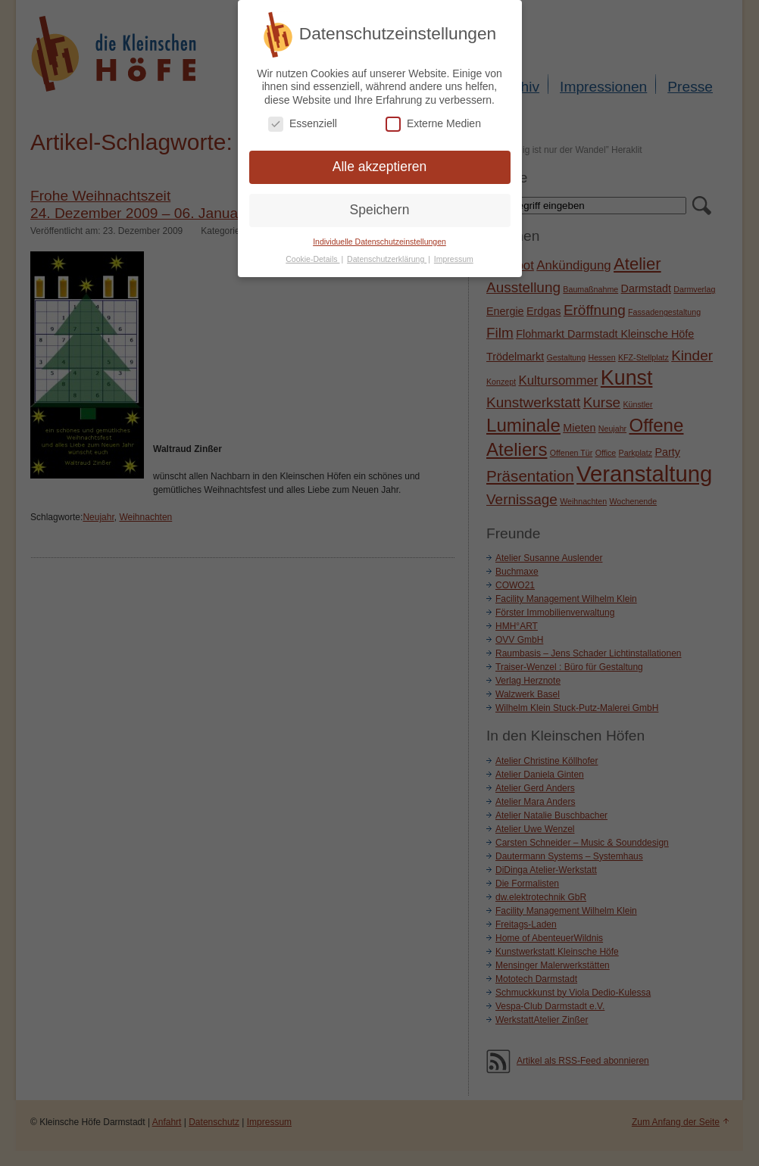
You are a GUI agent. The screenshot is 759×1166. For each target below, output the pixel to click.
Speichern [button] (380, 205)
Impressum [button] (453, 254)
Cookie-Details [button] (312, 254)
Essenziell (302, 119)
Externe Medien (433, 119)
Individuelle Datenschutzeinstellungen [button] (379, 237)
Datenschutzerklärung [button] (386, 254)
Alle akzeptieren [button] (380, 162)
